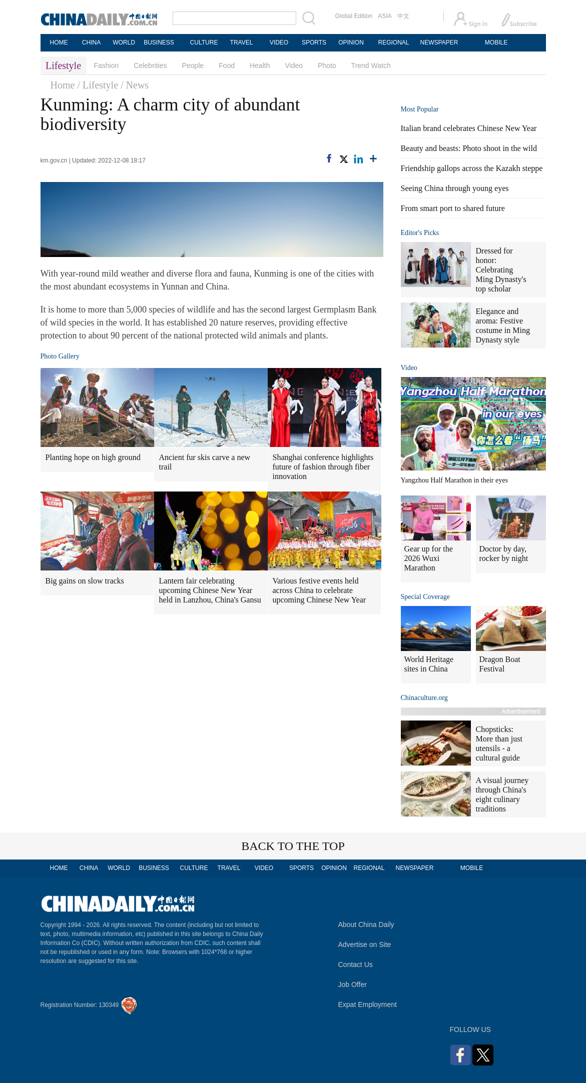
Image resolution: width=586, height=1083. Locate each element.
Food (227, 66)
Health (260, 66)
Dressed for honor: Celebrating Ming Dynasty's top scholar (501, 269)
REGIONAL (393, 42)
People (193, 66)
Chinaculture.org (424, 698)
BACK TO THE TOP (293, 846)
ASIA (384, 16)
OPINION (351, 42)
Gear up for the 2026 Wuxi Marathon (428, 558)
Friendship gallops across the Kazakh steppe (472, 168)
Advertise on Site (364, 944)
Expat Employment (367, 1004)
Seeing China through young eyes (455, 188)
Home (63, 85)
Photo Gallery (60, 356)
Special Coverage (425, 596)
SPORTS (314, 42)
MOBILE (496, 42)
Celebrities (150, 66)
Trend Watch (371, 66)
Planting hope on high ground (93, 457)
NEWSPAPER (438, 42)
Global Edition (354, 16)
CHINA (91, 42)
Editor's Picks (420, 232)
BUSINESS (159, 42)
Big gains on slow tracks (85, 580)
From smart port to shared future (453, 208)
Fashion (106, 66)
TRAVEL (241, 42)
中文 (403, 16)
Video (294, 66)
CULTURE (204, 42)
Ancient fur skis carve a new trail (205, 462)
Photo (327, 66)
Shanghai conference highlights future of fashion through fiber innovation (323, 466)
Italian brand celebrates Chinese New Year (469, 128)
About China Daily (366, 924)
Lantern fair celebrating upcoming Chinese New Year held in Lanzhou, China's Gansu (210, 590)
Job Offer (352, 984)
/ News (135, 85)
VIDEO (279, 42)
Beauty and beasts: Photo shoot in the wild (469, 148)
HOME (59, 42)
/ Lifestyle (97, 85)
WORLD (124, 42)
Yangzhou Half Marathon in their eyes (454, 480)
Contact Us (355, 964)
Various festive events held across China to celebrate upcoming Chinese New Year (319, 590)
